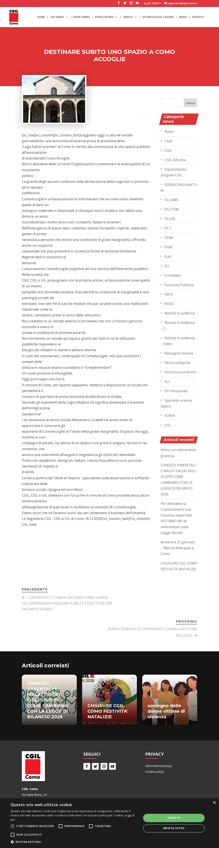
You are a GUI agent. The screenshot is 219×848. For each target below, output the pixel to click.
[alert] (109, 823)
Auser (169, 131)
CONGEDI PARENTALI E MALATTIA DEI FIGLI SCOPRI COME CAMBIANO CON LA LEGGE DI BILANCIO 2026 (47, 700)
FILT (168, 228)
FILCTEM (171, 209)
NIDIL (169, 303)
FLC (167, 266)
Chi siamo (57, 17)
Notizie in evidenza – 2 (178, 325)
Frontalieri (172, 275)
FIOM (168, 237)
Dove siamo (81, 17)
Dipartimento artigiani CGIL (173, 172)
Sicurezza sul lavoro (158, 17)
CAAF (168, 141)
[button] (74, 842)
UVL (167, 425)
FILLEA (169, 218)
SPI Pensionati (176, 391)
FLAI (167, 256)
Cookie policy (154, 772)
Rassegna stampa (178, 353)
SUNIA (169, 415)
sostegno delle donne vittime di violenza (166, 711)
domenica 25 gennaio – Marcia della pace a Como (178, 548)
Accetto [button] (173, 818)
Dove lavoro (104, 17)
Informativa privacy (158, 766)
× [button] (214, 802)
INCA (168, 294)
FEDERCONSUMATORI (179, 187)
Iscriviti (198, 17)
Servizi (128, 17)
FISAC (168, 247)
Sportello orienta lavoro (176, 403)
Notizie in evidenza (179, 313)
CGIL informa (175, 160)
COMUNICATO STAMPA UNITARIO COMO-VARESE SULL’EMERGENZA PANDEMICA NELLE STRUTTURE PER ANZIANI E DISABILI (67, 603)
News (183, 17)
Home (41, 17)
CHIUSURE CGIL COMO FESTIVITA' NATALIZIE (107, 711)
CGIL (168, 150)
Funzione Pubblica (179, 285)
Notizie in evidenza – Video (178, 341)
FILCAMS (171, 200)
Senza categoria (177, 362)
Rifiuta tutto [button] (174, 828)
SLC (167, 381)
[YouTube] (137, 4)
